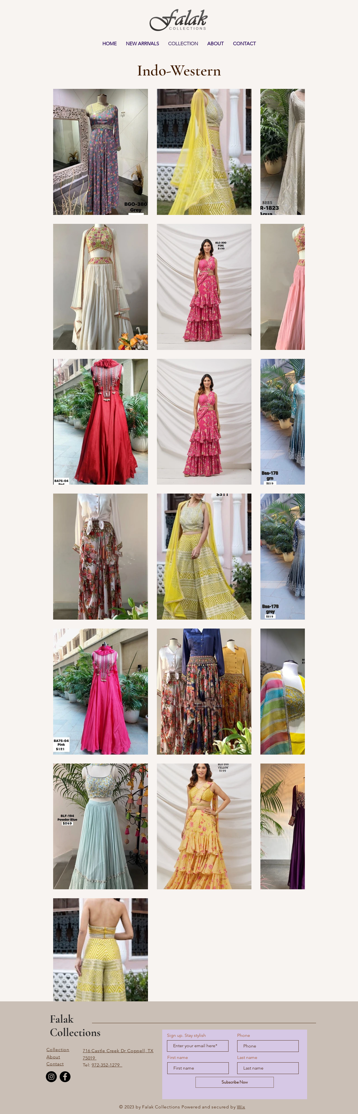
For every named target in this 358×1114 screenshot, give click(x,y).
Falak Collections (75, 1025)
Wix (241, 1107)
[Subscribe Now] (235, 1082)
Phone (243, 1035)
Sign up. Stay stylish (186, 1035)
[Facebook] (65, 1076)
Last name (247, 1057)
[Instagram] (51, 1076)
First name (177, 1057)
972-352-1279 (107, 1065)
